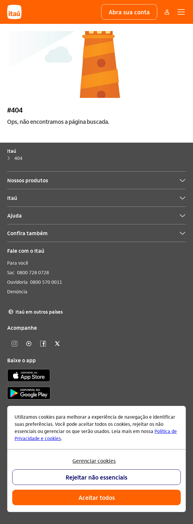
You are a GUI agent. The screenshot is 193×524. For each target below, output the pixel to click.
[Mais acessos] (167, 12)
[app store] (28, 376)
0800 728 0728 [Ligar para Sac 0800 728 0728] (33, 272)
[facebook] (43, 344)
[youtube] (28, 344)
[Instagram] (14, 344)
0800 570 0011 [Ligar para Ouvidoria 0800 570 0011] (46, 282)
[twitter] (57, 344)
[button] (129, 12)
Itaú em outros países (35, 311)
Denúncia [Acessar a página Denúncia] (17, 291)
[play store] (28, 394)
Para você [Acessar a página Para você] (17, 263)
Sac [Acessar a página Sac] (11, 272)
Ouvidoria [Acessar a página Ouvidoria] (17, 282)
